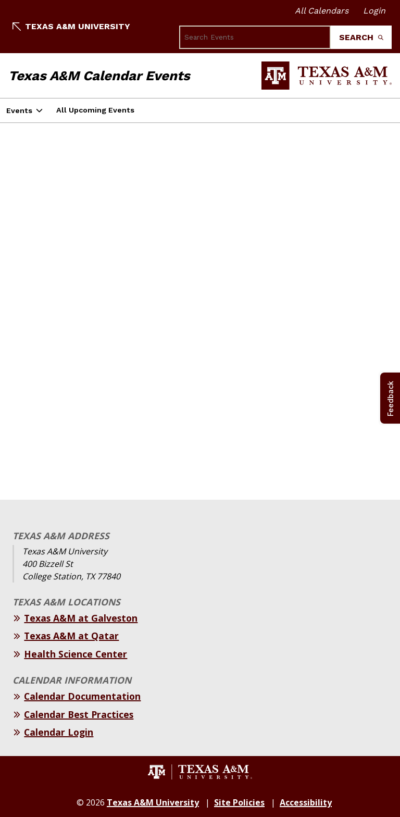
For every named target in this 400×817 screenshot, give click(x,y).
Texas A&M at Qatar (71, 635)
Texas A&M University (71, 26)
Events (19, 110)
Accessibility (306, 802)
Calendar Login (58, 732)
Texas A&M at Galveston (81, 618)
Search (361, 37)
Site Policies (239, 802)
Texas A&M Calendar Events (99, 75)
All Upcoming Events (95, 110)
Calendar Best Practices (78, 714)
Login (374, 11)
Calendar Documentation (82, 696)
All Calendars (321, 11)
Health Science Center (75, 654)
